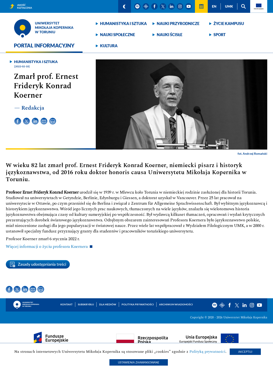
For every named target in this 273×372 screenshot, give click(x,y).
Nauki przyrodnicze (178, 23)
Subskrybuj (86, 304)
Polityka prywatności (138, 304)
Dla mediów (107, 304)
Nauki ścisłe (169, 34)
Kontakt (66, 304)
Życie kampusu (228, 23)
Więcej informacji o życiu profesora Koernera (47, 246)
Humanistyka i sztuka (123, 23)
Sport (219, 34)
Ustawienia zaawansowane (138, 362)
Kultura (109, 45)
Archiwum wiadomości (176, 304)
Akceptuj (245, 351)
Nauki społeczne (117, 34)
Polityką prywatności (207, 351)
